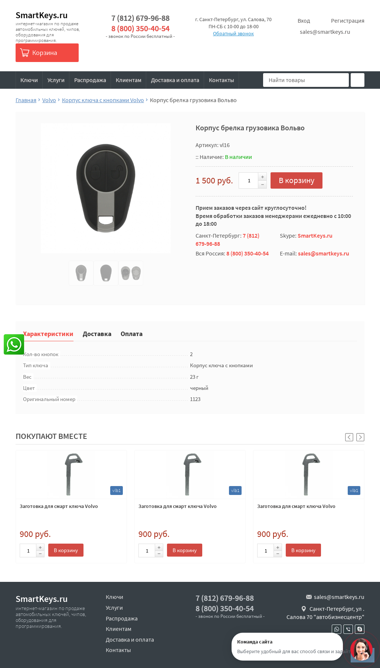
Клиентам (128, 80)
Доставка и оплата (175, 80)
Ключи (29, 80)
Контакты (221, 80)
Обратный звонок (233, 33)
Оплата (131, 333)
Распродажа (90, 80)
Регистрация (347, 20)
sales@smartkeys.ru (325, 31)
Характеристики (48, 333)
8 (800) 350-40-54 (140, 28)
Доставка (97, 333)
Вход (304, 20)
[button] (360, 437)
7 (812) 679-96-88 (140, 18)
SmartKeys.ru (42, 15)
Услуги (56, 80)
